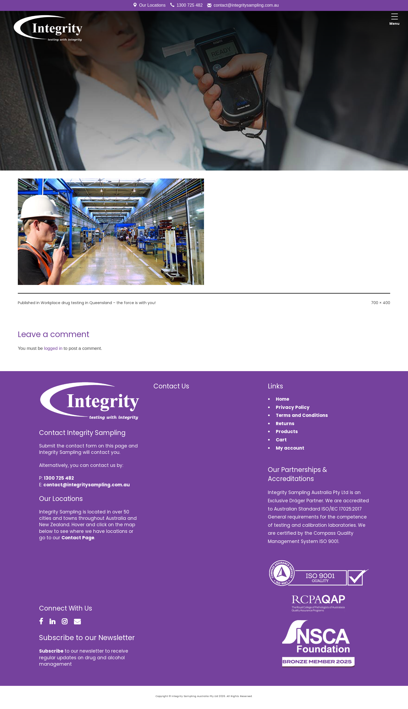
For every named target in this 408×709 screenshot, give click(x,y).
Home (282, 399)
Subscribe (51, 651)
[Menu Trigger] (394, 20)
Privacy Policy (293, 407)
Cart (281, 440)
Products (287, 431)
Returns (285, 423)
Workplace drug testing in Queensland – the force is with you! (98, 302)
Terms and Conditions (302, 415)
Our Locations (152, 5)
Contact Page (77, 537)
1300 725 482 (190, 5)
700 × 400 (380, 302)
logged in (53, 348)
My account (290, 448)
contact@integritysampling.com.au (246, 5)
